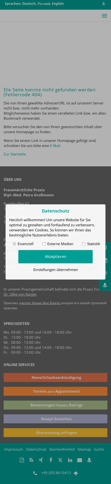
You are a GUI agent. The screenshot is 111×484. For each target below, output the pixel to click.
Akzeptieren (55, 256)
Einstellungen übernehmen (55, 269)
